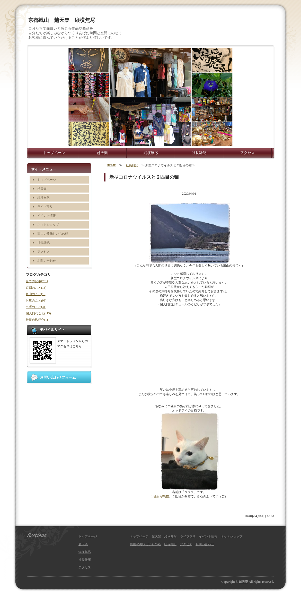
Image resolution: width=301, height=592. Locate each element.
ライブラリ (45, 206)
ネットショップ (48, 224)
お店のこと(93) (36, 300)
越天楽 (102, 153)
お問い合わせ (46, 260)
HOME (111, 165)
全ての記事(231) (37, 281)
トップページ (54, 153)
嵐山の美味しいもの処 (52, 233)
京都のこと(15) (36, 287)
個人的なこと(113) (38, 313)
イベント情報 (46, 215)
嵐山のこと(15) (36, 294)
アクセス (247, 153)
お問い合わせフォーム (58, 377)
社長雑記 (199, 153)
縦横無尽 (151, 153)
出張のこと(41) (36, 307)
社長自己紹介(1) (37, 320)
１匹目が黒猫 (159, 496)
